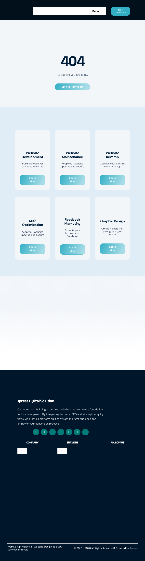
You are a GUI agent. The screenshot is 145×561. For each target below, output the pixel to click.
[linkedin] (69, 432)
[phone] (85, 432)
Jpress (134, 548)
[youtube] (77, 432)
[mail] (60, 432)
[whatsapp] (52, 432)
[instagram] (44, 432)
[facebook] (36, 432)
